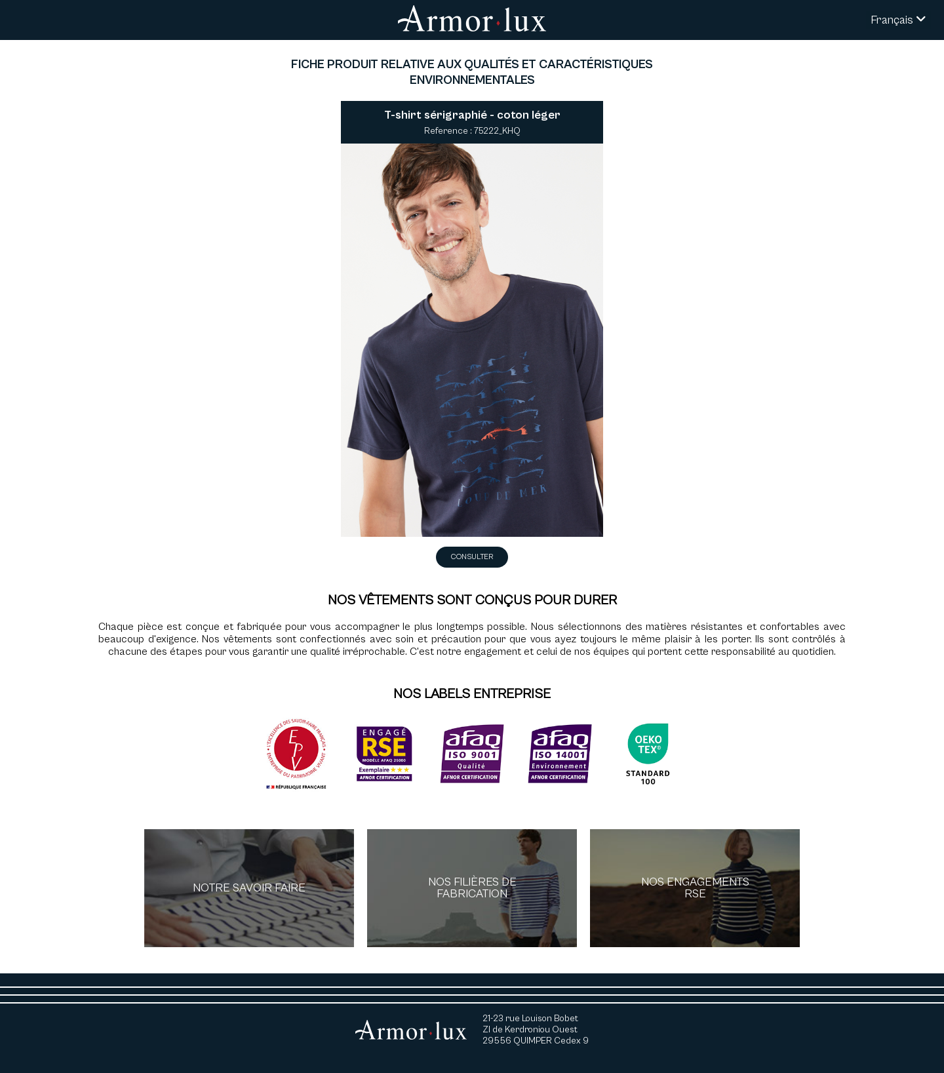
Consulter (472, 557)
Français (898, 20)
